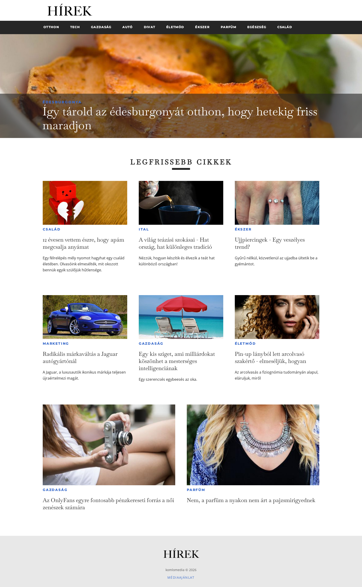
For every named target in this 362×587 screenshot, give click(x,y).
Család (52, 229)
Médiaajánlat (181, 577)
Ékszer (243, 229)
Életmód (245, 343)
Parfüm (196, 490)
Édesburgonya (61, 102)
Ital (144, 229)
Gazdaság (151, 343)
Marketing (56, 343)
